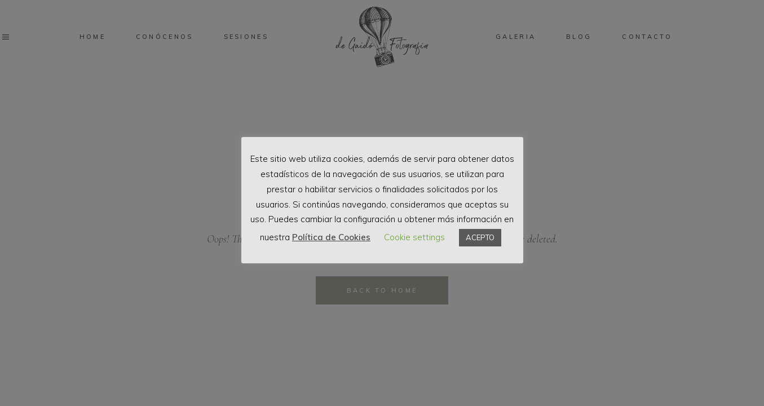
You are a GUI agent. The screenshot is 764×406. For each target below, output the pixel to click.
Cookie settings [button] (414, 237)
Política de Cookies (331, 237)
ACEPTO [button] (480, 237)
